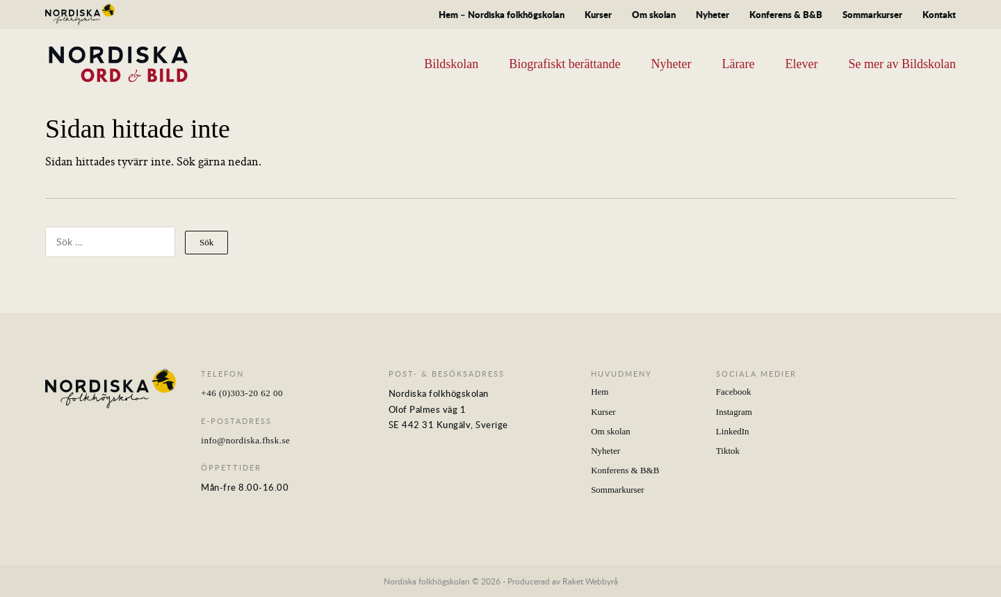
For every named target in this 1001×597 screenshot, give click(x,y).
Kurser (598, 14)
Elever (802, 64)
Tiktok (728, 450)
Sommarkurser (872, 14)
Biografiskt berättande (564, 64)
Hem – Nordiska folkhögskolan (501, 14)
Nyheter (712, 14)
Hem (599, 391)
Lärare (738, 64)
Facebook (733, 391)
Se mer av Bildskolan (902, 64)
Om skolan (654, 14)
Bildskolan (451, 64)
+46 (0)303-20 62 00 (242, 393)
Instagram (734, 412)
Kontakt (939, 14)
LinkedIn (732, 431)
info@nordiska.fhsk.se (245, 440)
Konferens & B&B (785, 14)
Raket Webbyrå (590, 581)
